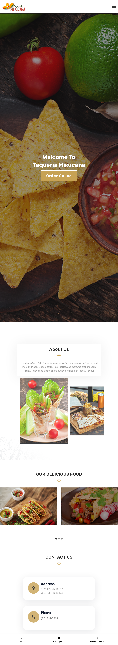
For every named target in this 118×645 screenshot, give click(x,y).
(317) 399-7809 (49, 618)
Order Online (59, 175)
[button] (56, 539)
